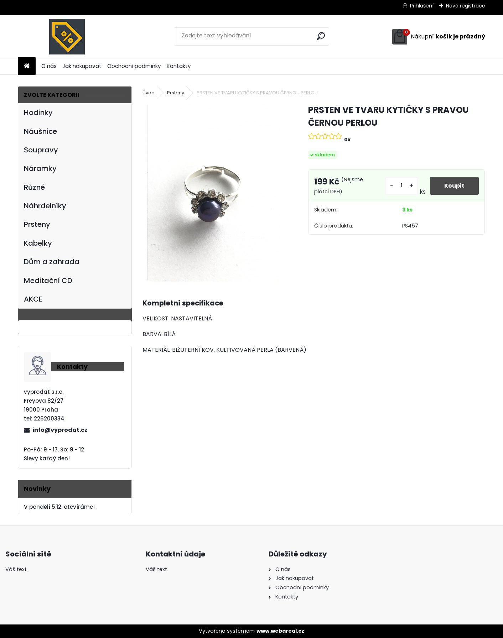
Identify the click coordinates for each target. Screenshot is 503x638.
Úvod (148, 92)
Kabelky (38, 243)
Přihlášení (422, 5)
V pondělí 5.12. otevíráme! (59, 507)
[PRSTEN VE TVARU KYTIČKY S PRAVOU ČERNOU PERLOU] (214, 193)
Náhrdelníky (45, 206)
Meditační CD (48, 281)
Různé (34, 187)
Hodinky (38, 112)
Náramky (40, 168)
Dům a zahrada (51, 262)
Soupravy (41, 150)
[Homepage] (27, 66)
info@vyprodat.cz (60, 430)
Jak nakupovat (82, 66)
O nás (49, 66)
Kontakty (179, 66)
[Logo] (67, 36)
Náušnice (40, 131)
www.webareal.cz (280, 630)
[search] (321, 36)
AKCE (33, 299)
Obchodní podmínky (134, 66)
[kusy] (401, 185)
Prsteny (37, 224)
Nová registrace (465, 5)
